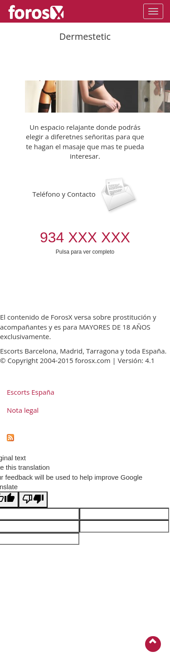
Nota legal (23, 410)
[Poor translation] (33, 499)
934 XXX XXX (85, 237)
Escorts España (30, 392)
